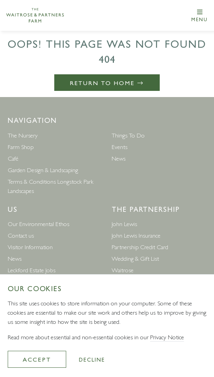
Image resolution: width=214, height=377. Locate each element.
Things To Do (128, 135)
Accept (37, 359)
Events (119, 146)
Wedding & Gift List (135, 258)
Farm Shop (20, 146)
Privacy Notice (167, 336)
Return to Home (107, 82)
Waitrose (123, 269)
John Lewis (124, 223)
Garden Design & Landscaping (43, 169)
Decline (92, 359)
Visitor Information (30, 246)
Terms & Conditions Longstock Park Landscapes (51, 186)
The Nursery (23, 135)
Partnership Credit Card (140, 246)
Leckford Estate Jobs (31, 269)
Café (13, 158)
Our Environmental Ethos (38, 223)
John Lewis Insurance (136, 235)
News (118, 158)
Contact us (21, 235)
